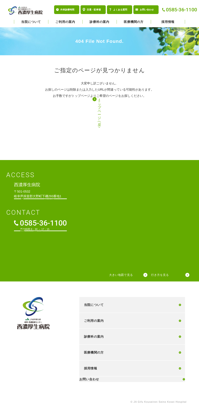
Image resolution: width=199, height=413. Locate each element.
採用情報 (168, 22)
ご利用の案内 (65, 22)
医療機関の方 (133, 22)
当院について (31, 22)
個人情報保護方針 (19, 402)
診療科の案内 (99, 22)
